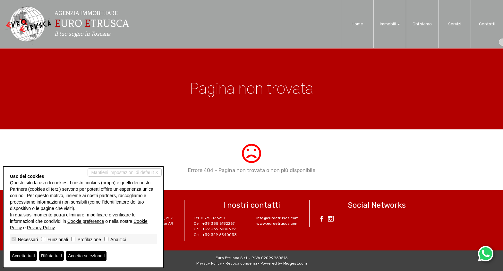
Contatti (487, 24)
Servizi (454, 24)
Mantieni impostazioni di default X (124, 172)
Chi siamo (422, 24)
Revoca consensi (241, 263)
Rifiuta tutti (52, 255)
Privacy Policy (209, 263)
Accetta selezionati (88, 255)
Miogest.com (295, 263)
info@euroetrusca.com (277, 218)
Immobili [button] (390, 24)
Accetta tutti (23, 255)
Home (357, 24)
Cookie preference (85, 221)
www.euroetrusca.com (277, 223)
